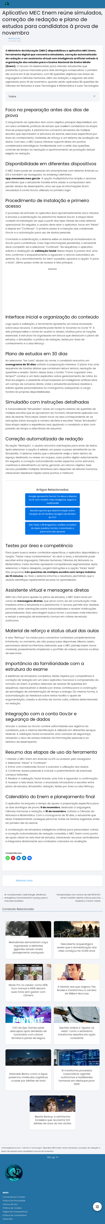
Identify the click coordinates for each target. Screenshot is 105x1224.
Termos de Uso (10, 1204)
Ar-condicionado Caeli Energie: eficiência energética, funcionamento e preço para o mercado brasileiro (26, 897)
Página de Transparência (15, 1211)
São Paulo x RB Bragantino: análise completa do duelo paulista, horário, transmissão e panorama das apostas (52, 528)
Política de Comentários (15, 1215)
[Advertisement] (52, 290)
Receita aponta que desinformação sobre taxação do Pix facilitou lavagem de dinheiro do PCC (52, 514)
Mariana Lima (14, 38)
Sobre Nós (8, 1219)
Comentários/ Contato (14, 1197)
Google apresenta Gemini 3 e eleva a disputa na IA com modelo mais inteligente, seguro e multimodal (52, 500)
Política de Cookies (12, 1208)
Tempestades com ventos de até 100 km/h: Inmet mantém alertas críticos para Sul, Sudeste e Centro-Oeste (79, 897)
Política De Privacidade (14, 1200)
